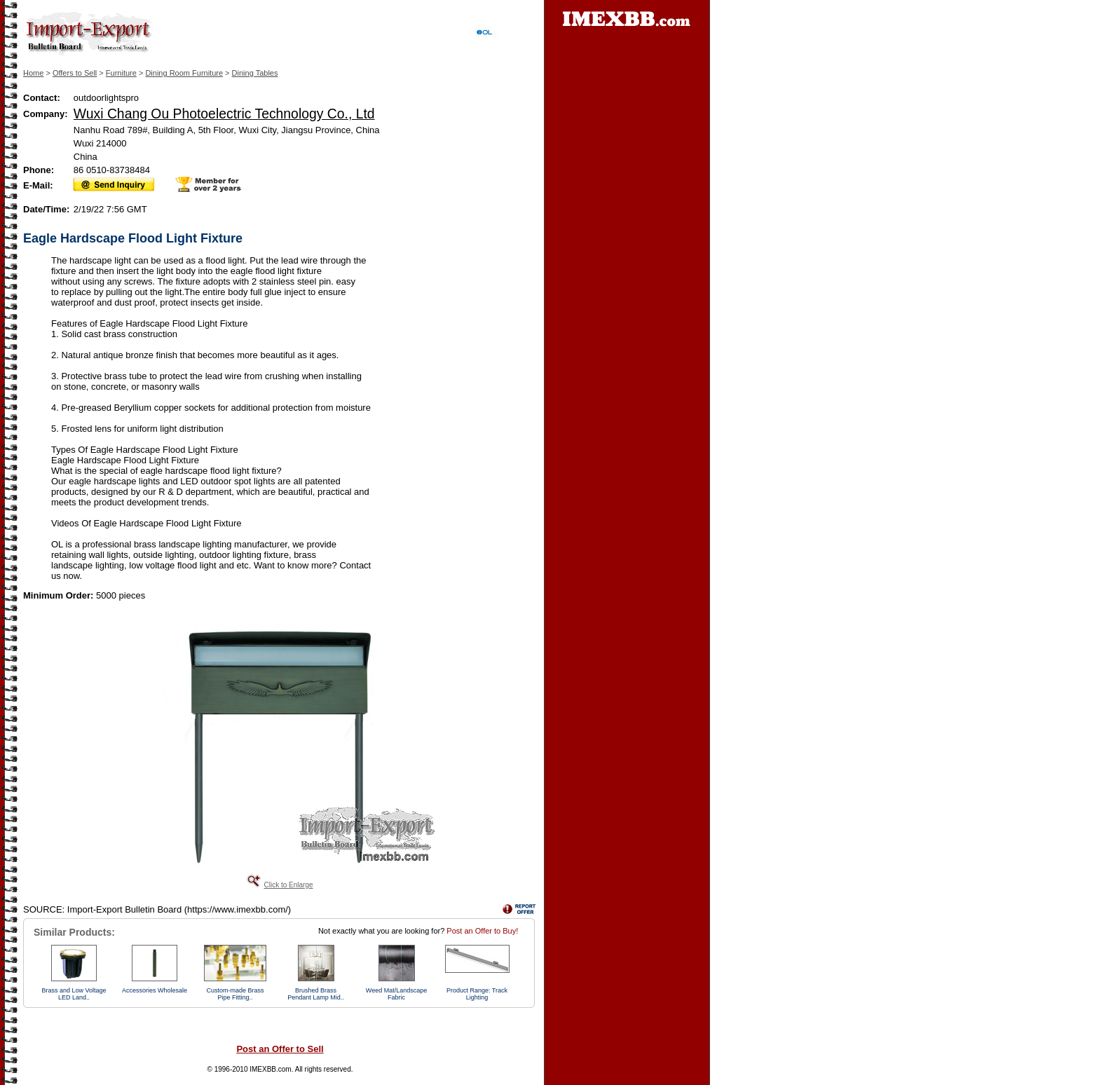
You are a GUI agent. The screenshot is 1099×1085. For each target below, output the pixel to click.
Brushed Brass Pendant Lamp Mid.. (315, 994)
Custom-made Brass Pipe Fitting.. (235, 994)
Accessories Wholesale (154, 990)
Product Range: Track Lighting (476, 994)
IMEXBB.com (270, 1069)
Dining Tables (255, 73)
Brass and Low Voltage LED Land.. (73, 994)
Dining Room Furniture (184, 73)
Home (33, 73)
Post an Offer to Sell (279, 1049)
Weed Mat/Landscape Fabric (396, 994)
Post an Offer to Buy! (482, 931)
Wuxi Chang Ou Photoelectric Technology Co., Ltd (224, 113)
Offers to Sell (75, 73)
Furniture (121, 73)
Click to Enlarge (288, 885)
